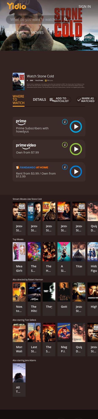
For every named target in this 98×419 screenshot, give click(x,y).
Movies (37, 32)
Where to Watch (18, 99)
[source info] (64, 122)
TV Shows (15, 32)
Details (39, 99)
